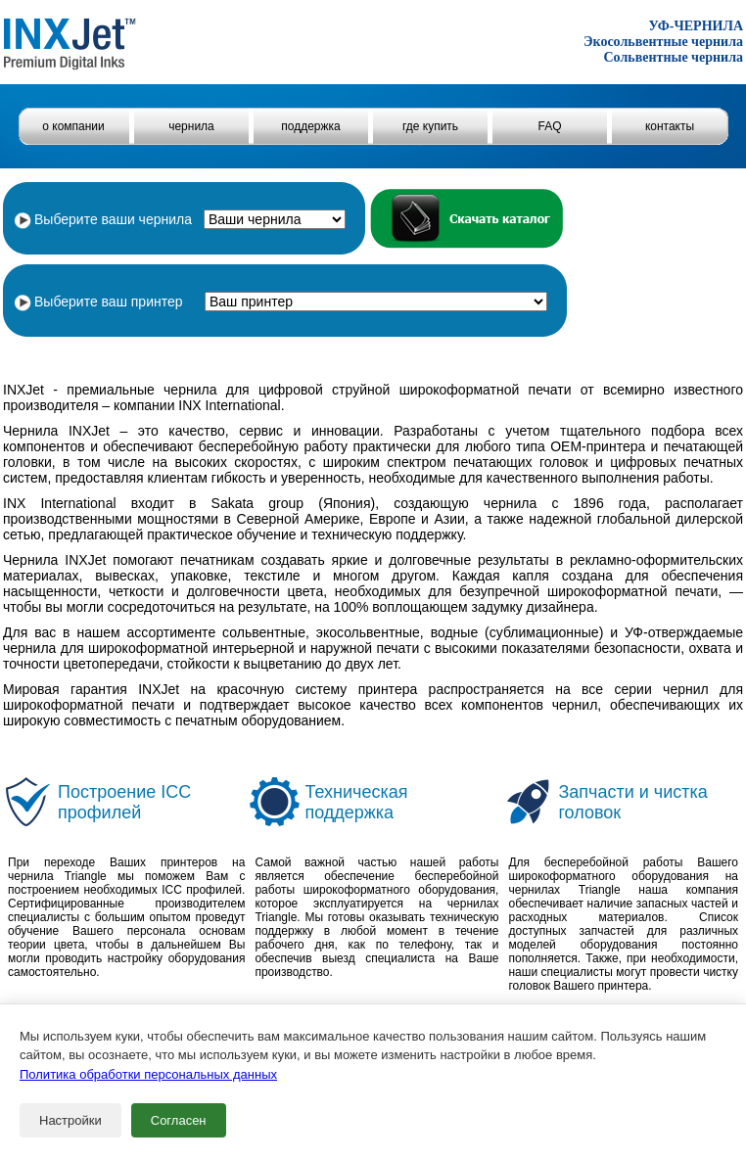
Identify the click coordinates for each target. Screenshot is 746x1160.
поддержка (310, 126)
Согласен (179, 1120)
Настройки (70, 1120)
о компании (73, 126)
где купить (430, 126)
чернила (191, 126)
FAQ (549, 126)
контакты (669, 126)
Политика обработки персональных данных (148, 1074)
